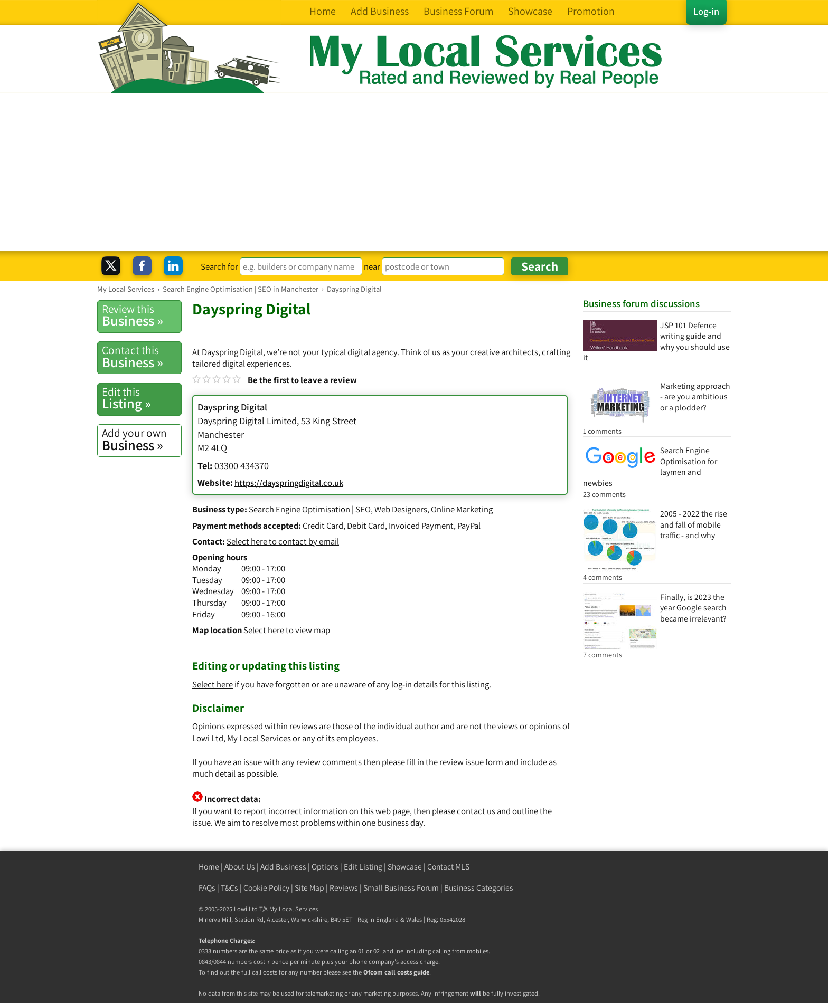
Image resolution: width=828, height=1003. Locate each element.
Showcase (405, 867)
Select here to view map (286, 630)
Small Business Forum (401, 888)
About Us (239, 867)
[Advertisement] (414, 172)
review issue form (471, 762)
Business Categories (478, 888)
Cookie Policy (266, 888)
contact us (476, 811)
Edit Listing (363, 867)
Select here (212, 684)
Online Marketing (462, 509)
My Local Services (293, 908)
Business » (141, 315)
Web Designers (400, 509)
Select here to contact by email (283, 541)
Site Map (309, 888)
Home (209, 867)
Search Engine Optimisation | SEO (310, 509)
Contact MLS (448, 867)
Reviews (344, 888)
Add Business (283, 867)
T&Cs (229, 888)
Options (325, 867)
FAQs (207, 888)
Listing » (141, 398)
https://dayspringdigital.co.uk (288, 483)
